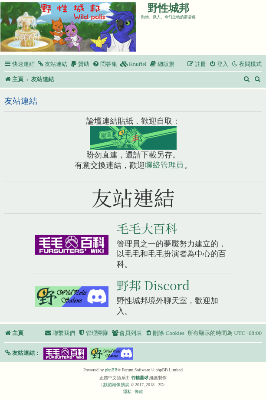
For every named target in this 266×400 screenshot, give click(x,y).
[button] (22, 353)
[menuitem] (52, 64)
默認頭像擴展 (116, 384)
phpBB (111, 369)
